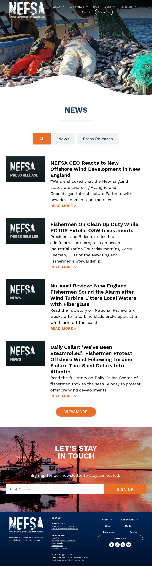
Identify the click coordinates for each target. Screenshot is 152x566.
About (58, 7)
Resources (128, 7)
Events (86, 12)
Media (109, 7)
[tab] (42, 138)
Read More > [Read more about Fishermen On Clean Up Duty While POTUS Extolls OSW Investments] (63, 267)
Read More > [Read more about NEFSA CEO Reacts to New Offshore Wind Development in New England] (63, 206)
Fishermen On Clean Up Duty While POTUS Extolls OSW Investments (94, 227)
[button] (76, 412)
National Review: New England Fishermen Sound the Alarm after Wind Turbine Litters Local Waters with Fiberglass (93, 295)
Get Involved (78, 7)
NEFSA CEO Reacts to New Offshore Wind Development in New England (95, 169)
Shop (96, 6)
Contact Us (103, 12)
